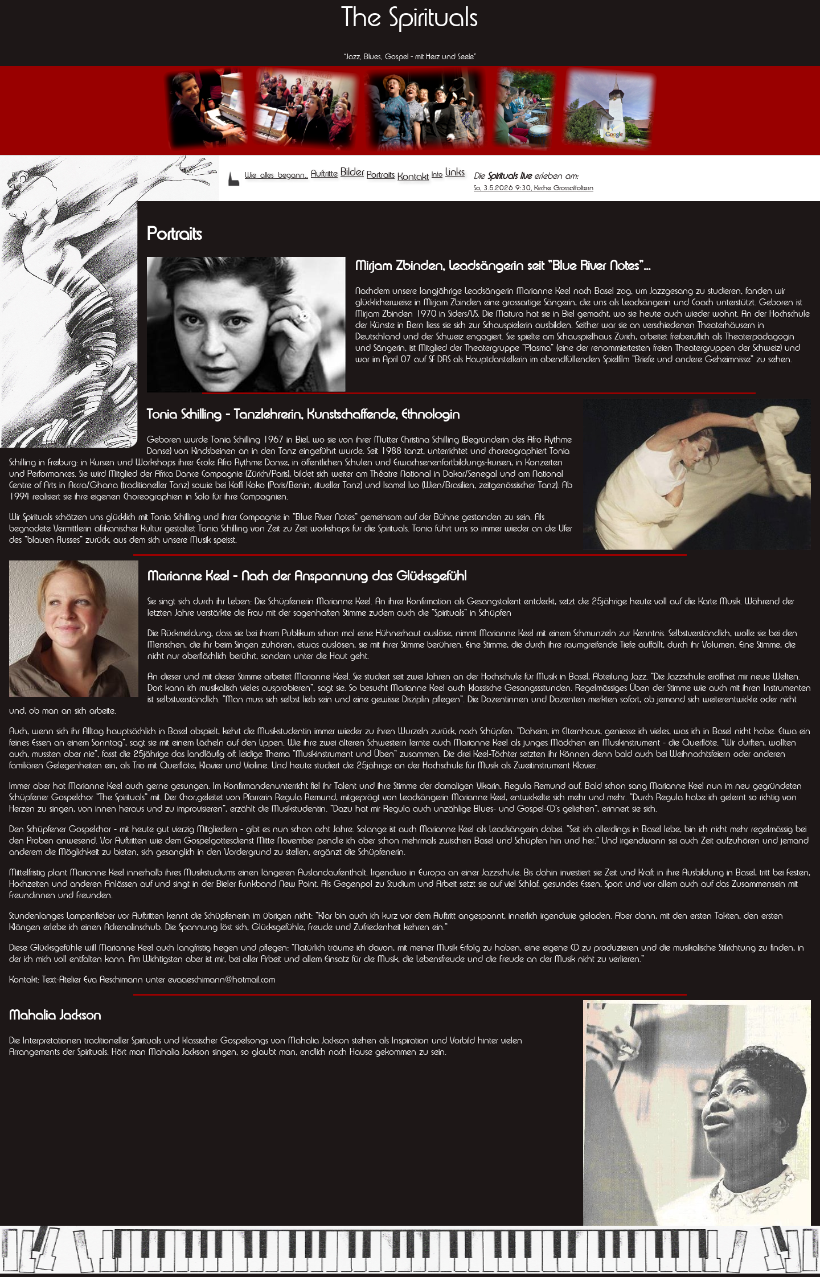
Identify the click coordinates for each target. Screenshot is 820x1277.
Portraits (381, 174)
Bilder (352, 171)
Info (437, 174)
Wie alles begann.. (276, 175)
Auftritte (324, 173)
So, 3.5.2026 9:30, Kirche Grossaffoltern (533, 188)
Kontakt (413, 176)
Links (455, 171)
